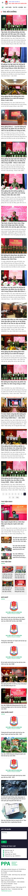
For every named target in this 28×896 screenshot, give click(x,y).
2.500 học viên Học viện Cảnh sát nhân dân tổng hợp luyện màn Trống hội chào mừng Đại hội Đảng (7, 577)
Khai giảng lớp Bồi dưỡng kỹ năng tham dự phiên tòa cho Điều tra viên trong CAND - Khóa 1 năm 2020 (13, 480)
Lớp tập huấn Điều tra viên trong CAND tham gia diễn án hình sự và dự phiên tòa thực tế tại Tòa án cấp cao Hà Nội (14, 321)
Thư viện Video (6, 501)
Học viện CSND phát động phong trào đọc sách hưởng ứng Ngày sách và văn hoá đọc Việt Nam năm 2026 (14, 707)
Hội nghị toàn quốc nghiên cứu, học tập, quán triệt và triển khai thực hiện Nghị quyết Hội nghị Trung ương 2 (20, 541)
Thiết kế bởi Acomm (6, 891)
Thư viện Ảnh (6, 562)
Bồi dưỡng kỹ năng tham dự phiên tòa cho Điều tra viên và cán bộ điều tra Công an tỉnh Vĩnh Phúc (13, 257)
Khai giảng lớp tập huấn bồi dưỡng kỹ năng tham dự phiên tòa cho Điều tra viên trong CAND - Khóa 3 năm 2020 (13, 161)
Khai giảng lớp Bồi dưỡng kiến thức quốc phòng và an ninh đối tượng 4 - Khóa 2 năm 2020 (13, 98)
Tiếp (17, 497)
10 (13, 497)
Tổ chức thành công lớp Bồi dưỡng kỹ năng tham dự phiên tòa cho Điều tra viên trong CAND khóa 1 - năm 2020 (13, 416)
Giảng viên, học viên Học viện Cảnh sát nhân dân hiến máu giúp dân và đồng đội (20, 577)
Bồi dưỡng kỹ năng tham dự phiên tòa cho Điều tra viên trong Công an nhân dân (13, 384)
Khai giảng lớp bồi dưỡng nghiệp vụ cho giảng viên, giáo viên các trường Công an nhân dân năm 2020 (13, 193)
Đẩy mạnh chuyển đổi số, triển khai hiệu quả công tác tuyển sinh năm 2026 (12, 524)
